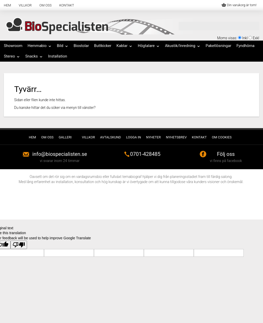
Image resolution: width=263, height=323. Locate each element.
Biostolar (81, 45)
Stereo (12, 56)
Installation (57, 56)
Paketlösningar (218, 45)
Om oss (45, 5)
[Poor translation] (19, 245)
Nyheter (153, 137)
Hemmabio (40, 45)
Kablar (125, 45)
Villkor (25, 5)
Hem (7, 5)
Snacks (34, 56)
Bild (62, 45)
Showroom (13, 45)
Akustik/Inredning (182, 45)
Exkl (256, 38)
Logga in (133, 137)
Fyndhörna (245, 45)
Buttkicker (102, 45)
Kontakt (66, 5)
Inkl (245, 38)
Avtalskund (110, 137)
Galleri (65, 137)
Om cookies (222, 137)
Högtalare (149, 45)
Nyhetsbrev (176, 137)
